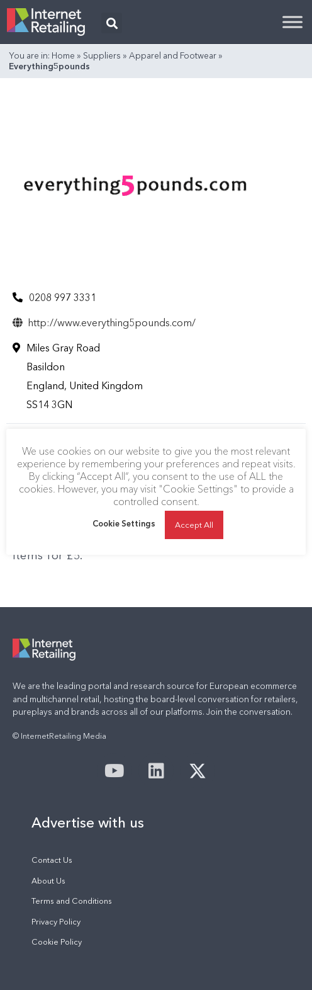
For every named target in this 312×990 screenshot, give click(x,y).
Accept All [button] (194, 525)
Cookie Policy (56, 942)
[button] (111, 23)
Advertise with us (87, 822)
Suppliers (102, 55)
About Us (48, 880)
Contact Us (51, 860)
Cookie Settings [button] (123, 523)
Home (63, 55)
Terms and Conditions (71, 901)
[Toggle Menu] (292, 22)
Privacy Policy (56, 921)
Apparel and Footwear (172, 55)
